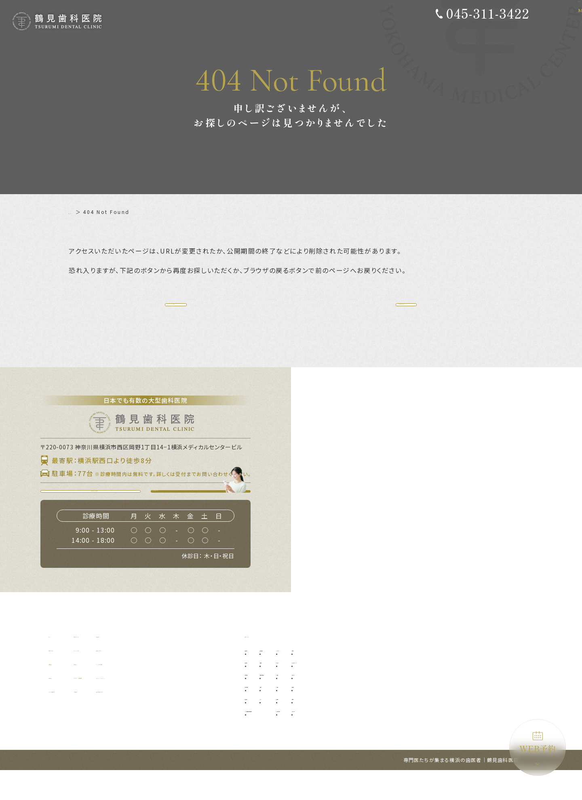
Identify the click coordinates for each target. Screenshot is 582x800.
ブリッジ (307, 727)
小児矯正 (375, 714)
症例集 (187, 664)
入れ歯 (304, 714)
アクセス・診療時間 (136, 706)
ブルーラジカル (440, 739)
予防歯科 (260, 678)
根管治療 (260, 727)
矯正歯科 (375, 727)
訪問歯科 (432, 727)
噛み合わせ (434, 714)
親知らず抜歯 (312, 678)
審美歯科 (432, 678)
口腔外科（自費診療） (322, 702)
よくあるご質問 (199, 692)
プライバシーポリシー (208, 706)
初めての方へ (128, 664)
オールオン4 (379, 690)
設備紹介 (60, 706)
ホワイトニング (440, 702)
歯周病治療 (262, 702)
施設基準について (202, 719)
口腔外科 (307, 690)
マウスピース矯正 (385, 739)
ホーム (77, 211)
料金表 (119, 692)
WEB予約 (537, 742)
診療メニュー (262, 664)
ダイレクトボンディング (450, 690)
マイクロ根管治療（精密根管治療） (290, 739)
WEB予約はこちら (205, 512)
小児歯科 (375, 702)
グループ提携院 (69, 719)
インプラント (380, 678)
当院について (66, 678)
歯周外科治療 (265, 714)
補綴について (196, 678)
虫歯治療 (260, 690)
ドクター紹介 (127, 678)
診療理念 (60, 692)
